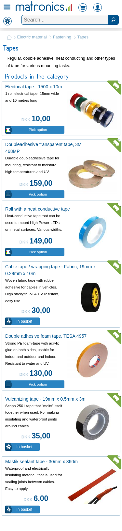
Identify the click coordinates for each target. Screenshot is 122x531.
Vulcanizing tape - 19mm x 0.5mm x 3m (45, 399)
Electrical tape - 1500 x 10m (33, 86)
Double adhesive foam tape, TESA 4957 (46, 336)
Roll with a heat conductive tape (37, 209)
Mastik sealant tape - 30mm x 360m (41, 461)
